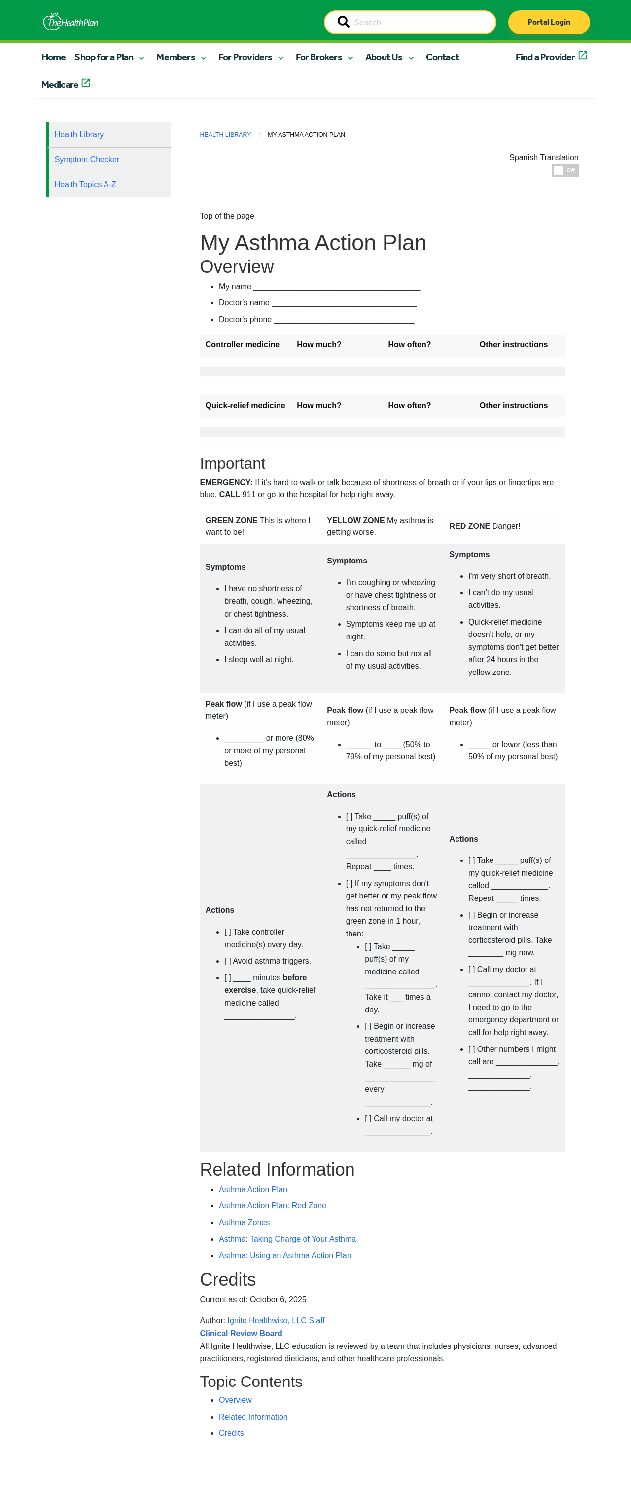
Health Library (79, 134)
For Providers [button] (245, 57)
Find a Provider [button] (545, 57)
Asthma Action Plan (253, 1189)
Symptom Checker (87, 159)
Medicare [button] (60, 84)
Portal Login (549, 22)
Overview (235, 1400)
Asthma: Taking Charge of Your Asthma (287, 1239)
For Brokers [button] (319, 57)
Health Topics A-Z (85, 184)
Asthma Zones (244, 1222)
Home (53, 57)
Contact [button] (442, 57)
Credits (231, 1433)
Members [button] (175, 57)
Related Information (253, 1417)
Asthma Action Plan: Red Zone (272, 1205)
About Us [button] (384, 57)
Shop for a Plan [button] (103, 57)
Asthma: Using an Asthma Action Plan (285, 1255)
